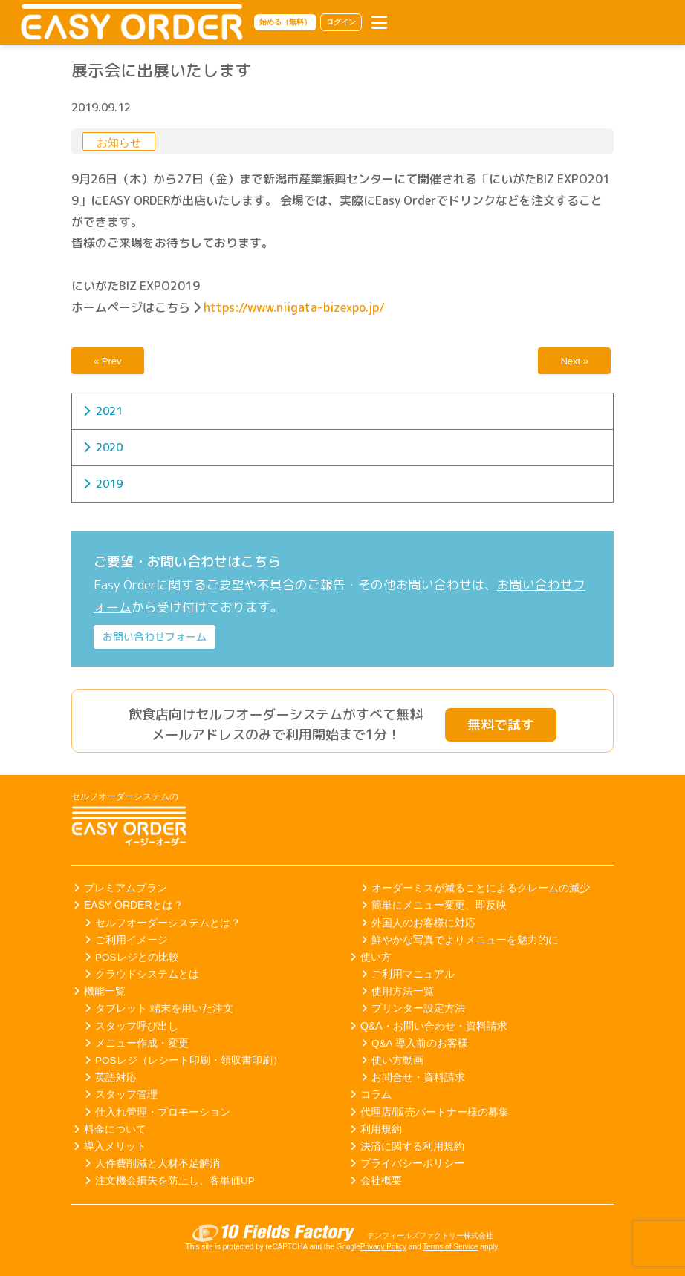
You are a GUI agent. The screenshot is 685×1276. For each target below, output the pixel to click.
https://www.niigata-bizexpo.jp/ (294, 307)
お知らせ (119, 142)
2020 (109, 447)
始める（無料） (285, 22)
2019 (109, 483)
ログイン (341, 22)
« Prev (108, 361)
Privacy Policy (383, 1247)
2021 (109, 411)
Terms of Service (450, 1247)
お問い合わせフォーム (155, 636)
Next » (574, 361)
